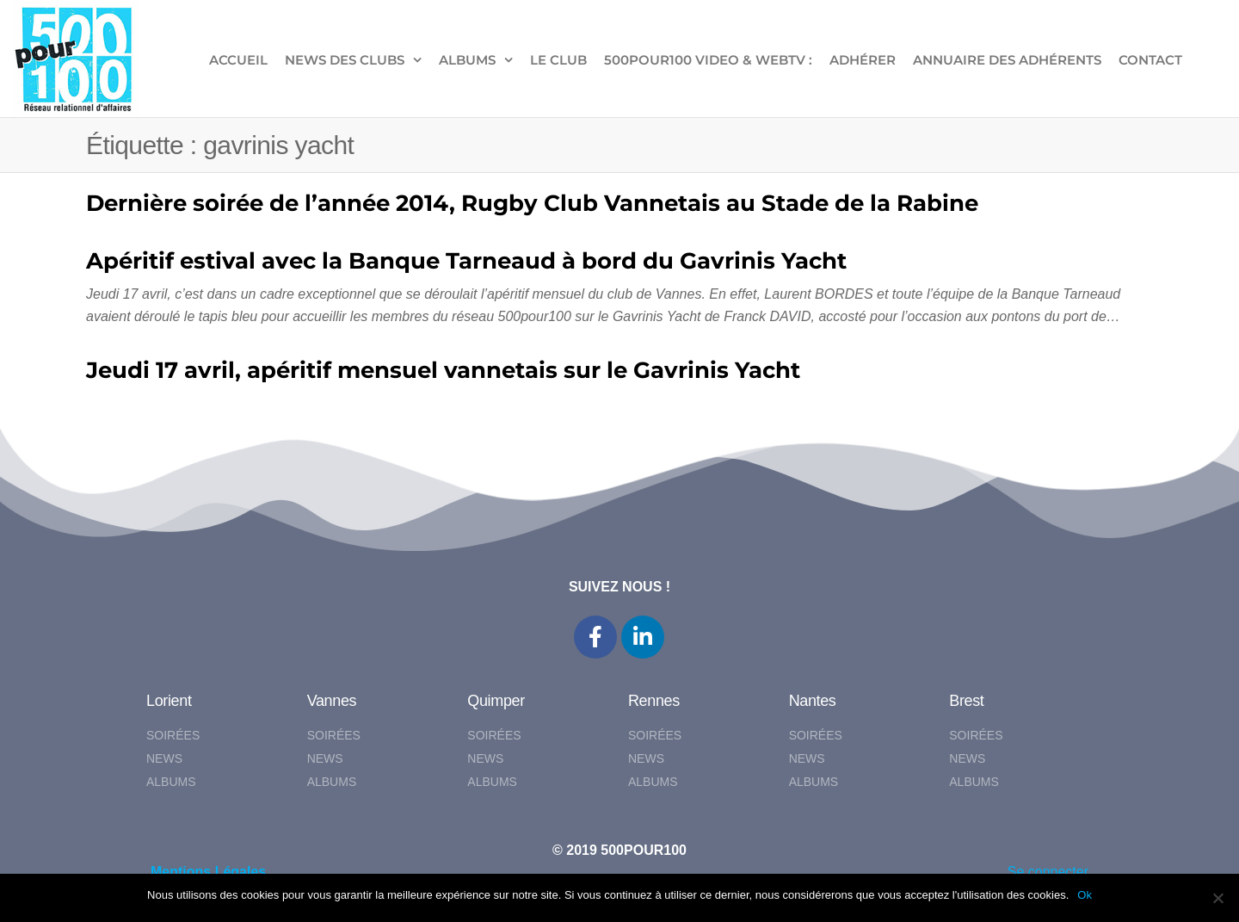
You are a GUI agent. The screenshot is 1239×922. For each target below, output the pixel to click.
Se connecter (1048, 871)
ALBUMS (467, 60)
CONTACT (1150, 60)
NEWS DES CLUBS (344, 60)
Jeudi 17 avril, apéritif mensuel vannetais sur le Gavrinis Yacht (443, 370)
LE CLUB (558, 60)
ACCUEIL (238, 60)
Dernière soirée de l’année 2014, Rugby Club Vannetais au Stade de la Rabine (532, 203)
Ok (1084, 894)
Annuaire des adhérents (1007, 60)
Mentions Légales (208, 871)
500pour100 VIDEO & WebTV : (708, 60)
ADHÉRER (862, 60)
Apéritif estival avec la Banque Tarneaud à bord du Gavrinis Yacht (466, 261)
